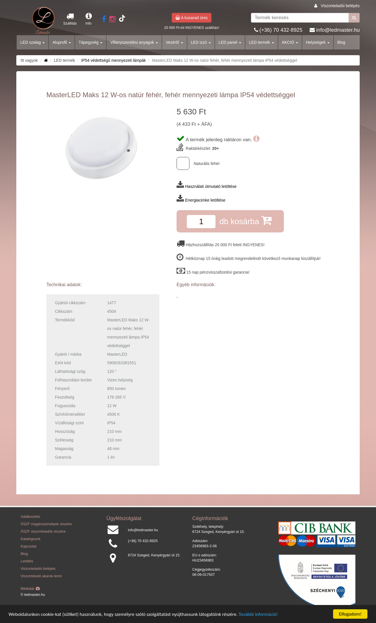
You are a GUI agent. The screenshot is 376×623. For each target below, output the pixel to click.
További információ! (258, 616)
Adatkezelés (30, 517)
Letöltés (27, 561)
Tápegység (90, 42)
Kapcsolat (28, 546)
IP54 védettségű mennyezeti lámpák (113, 60)
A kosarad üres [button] (191, 17)
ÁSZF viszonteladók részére (43, 532)
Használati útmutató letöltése (211, 186)
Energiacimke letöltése (205, 200)
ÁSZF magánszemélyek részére (46, 524)
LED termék (261, 42)
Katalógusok (30, 539)
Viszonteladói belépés (340, 5)
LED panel (230, 42)
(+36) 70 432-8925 (281, 30)
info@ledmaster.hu (338, 30)
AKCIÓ (290, 42)
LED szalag (32, 42)
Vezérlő (174, 42)
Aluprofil (61, 42)
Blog (341, 42)
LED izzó (201, 42)
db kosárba (245, 220)
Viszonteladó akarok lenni (41, 576)
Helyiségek (317, 42)
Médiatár (30, 589)
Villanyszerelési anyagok (134, 42)
